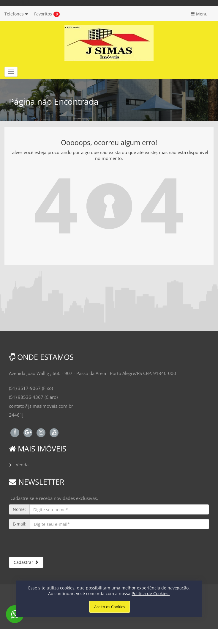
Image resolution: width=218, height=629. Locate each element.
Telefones (16, 14)
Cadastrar (26, 562)
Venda (22, 465)
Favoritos (43, 14)
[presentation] (54, 545)
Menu (199, 14)
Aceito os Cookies (109, 606)
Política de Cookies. (151, 593)
